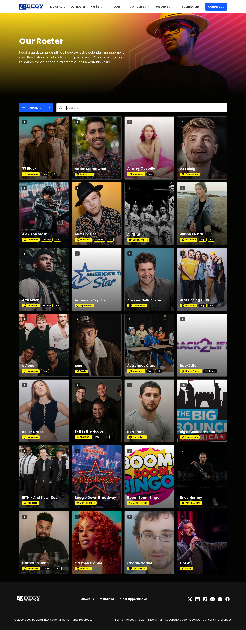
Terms (119, 620)
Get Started (105, 599)
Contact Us (216, 7)
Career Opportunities (132, 599)
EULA (142, 620)
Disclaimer (155, 620)
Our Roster (78, 7)
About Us (87, 599)
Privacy (131, 620)
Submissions (191, 7)
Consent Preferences (217, 620)
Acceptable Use (176, 620)
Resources (162, 7)
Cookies (194, 620)
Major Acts (57, 7)
